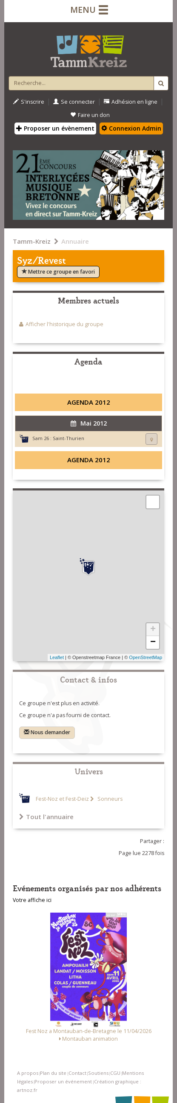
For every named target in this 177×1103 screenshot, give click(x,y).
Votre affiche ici (32, 900)
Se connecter (74, 101)
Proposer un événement (63, 1081)
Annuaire (75, 241)
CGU (115, 1073)
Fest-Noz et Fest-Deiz (62, 798)
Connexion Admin (131, 128)
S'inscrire (28, 101)
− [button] (153, 642)
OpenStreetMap (145, 657)
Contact (77, 1073)
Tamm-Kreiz (32, 241)
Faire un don (90, 115)
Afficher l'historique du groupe (64, 324)
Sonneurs (109, 798)
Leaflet (57, 657)
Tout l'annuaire (46, 816)
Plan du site (53, 1073)
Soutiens (98, 1073)
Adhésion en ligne (130, 101)
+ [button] (153, 629)
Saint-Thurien (68, 438)
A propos (27, 1073)
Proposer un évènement (55, 128)
